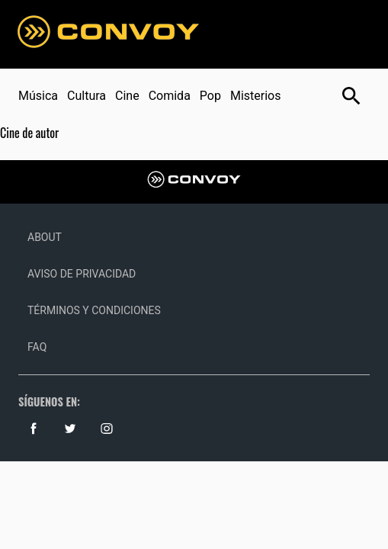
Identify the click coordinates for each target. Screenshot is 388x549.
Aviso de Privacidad (81, 274)
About (44, 237)
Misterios (255, 95)
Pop (210, 95)
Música (38, 95)
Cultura (86, 95)
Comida (170, 95)
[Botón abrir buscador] (351, 96)
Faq (36, 347)
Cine (127, 95)
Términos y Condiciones (94, 310)
